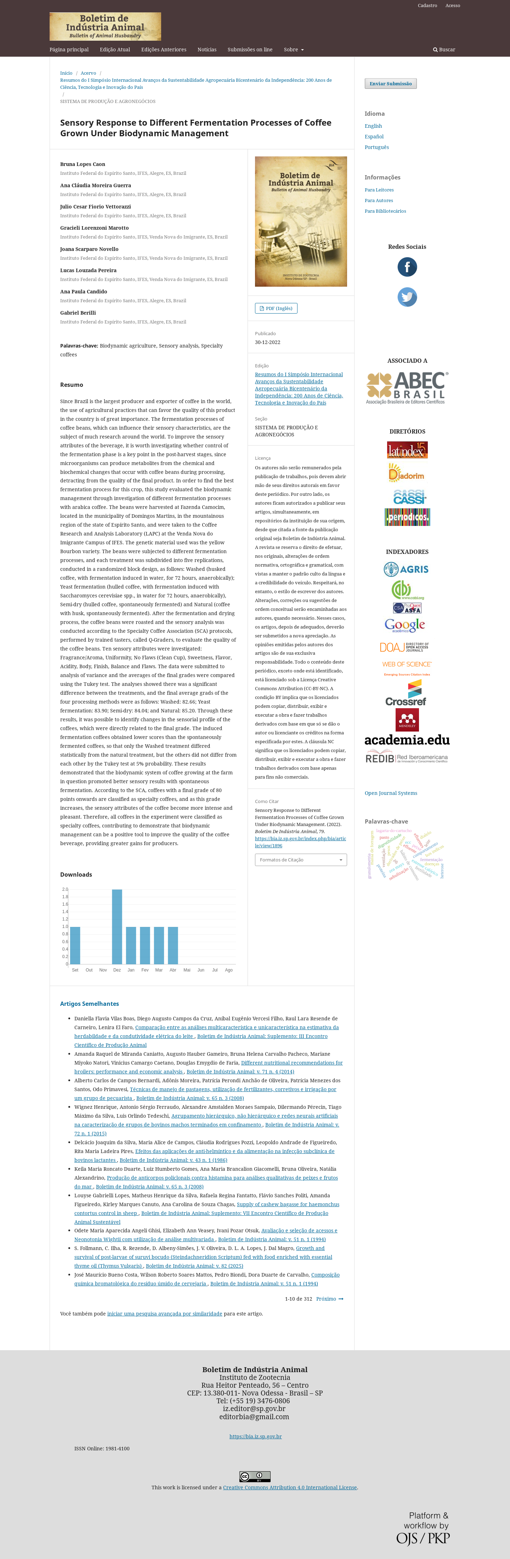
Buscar (444, 49)
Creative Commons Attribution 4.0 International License (290, 1487)
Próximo (326, 1298)
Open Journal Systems (391, 793)
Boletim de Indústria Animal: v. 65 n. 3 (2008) (190, 1098)
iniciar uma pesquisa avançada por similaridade (164, 1313)
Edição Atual (115, 49)
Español (374, 136)
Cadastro (427, 5)
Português (377, 147)
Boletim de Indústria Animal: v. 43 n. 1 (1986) (173, 1160)
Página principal (69, 49)
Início (66, 73)
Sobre (292, 49)
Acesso (453, 5)
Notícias (207, 49)
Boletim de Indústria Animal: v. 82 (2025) (194, 1265)
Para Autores (379, 200)
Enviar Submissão (391, 83)
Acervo (88, 73)
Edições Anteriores (163, 49)
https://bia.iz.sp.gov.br (256, 1436)
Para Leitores (379, 190)
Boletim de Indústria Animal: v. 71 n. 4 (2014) (240, 1071)
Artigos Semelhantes (89, 1004)
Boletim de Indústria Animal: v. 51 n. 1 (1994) (272, 1239)
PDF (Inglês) (279, 308)
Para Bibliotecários (385, 211)
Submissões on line (250, 49)
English (373, 125)
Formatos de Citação (282, 859)
